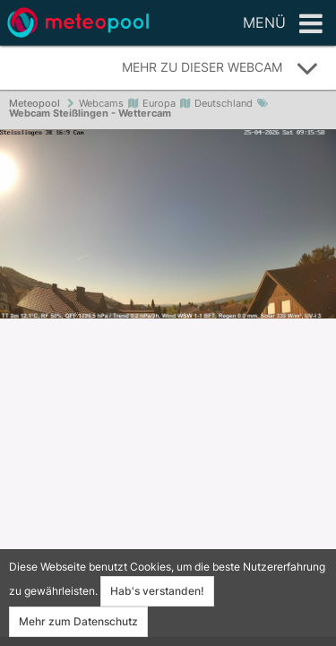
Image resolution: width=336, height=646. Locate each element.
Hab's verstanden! (157, 591)
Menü (283, 24)
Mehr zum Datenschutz (78, 621)
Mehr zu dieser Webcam (220, 68)
